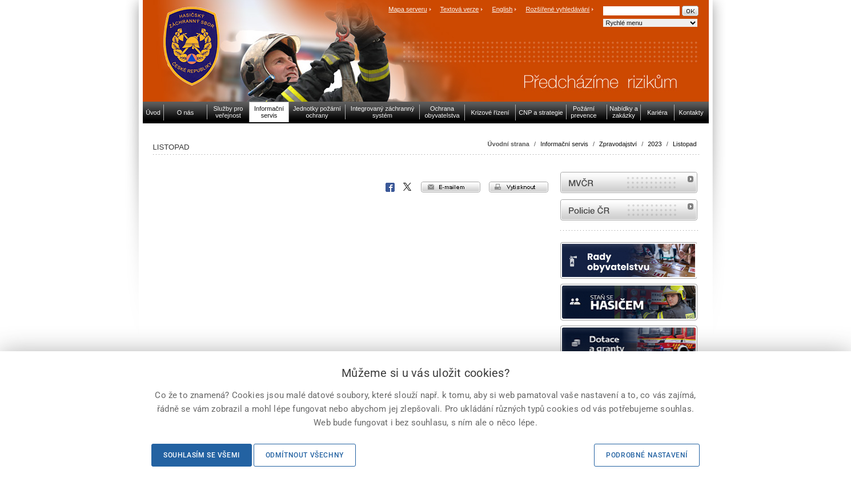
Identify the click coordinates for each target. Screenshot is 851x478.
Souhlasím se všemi (201, 455)
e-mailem (450, 187)
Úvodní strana (508, 143)
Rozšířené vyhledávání (558, 9)
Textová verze (459, 9)
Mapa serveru (407, 9)
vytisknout (518, 187)
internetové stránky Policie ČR (628, 209)
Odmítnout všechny (305, 455)
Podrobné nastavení (647, 455)
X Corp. (407, 187)
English (502, 9)
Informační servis (564, 143)
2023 (654, 143)
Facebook (390, 187)
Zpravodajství (618, 143)
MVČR (628, 182)
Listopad (685, 143)
